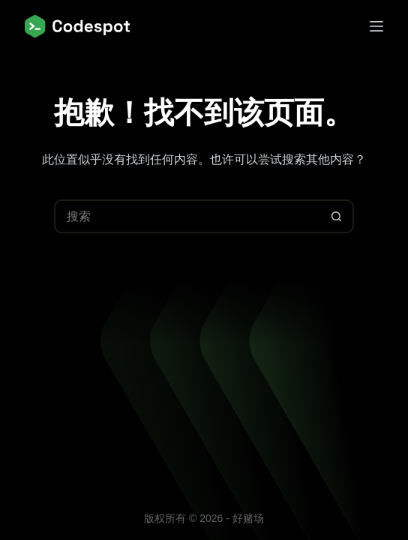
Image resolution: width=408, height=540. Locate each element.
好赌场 (248, 518)
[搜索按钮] (337, 216)
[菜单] (376, 26)
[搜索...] (187, 216)
